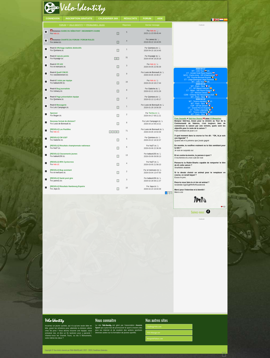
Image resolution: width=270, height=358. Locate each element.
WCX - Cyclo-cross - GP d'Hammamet (200, 75)
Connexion (53, 18)
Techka (153, 113)
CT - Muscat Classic (200, 93)
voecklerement (60, 75)
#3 (209, 103)
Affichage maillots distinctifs (68, 48)
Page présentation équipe (67, 97)
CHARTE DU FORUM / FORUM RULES (77, 40)
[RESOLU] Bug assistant (61, 170)
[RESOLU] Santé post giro (61, 178)
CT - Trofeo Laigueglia (200, 110)
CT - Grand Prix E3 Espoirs (200, 108)
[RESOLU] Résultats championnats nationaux (70, 146)
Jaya (56, 189)
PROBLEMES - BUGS (95, 25)
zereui (57, 42)
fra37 (56, 148)
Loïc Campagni (60, 107)
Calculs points (62, 56)
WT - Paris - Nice (199, 86)
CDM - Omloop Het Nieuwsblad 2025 (200, 95)
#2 (209, 97)
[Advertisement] (166, 8)
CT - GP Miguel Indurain (200, 88)
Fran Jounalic (180, 118)
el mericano (59, 67)
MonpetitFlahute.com (155, 339)
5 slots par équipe (64, 80)
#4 (209, 114)
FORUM (62, 25)
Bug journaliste (63, 89)
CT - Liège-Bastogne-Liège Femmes (200, 80)
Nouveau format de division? (63, 121)
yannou (57, 181)
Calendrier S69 (108, 18)
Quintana (58, 50)
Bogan (57, 115)
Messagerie (61, 105)
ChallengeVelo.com (154, 327)
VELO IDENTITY (76, 25)
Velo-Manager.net (153, 333)
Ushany (57, 91)
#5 (208, 71)
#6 (208, 82)
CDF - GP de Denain (201, 106)
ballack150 (59, 83)
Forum (147, 18)
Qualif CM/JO (62, 72)
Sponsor (54, 113)
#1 (209, 86)
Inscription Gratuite (79, 18)
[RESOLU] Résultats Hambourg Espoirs (67, 186)
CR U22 (59, 64)
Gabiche (153, 89)
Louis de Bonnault (153, 72)
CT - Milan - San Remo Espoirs (200, 90)
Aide (160, 18)
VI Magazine (215, 118)
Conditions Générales (100, 350)
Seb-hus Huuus (196, 118)
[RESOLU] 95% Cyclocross (62, 162)
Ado (56, 33)
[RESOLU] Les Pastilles (60, 129)
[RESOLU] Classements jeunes (63, 154)
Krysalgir (58, 58)
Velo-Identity (82, 7)
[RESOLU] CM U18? (59, 137)
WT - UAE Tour (199, 71)
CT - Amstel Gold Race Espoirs (200, 73)
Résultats (130, 18)
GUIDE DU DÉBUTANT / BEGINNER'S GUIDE (80, 31)
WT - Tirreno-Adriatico (199, 101)
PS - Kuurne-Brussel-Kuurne (200, 77)
